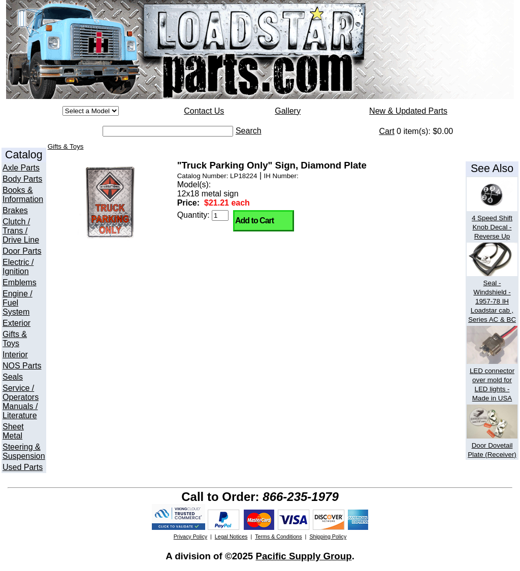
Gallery (288, 111)
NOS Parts (22, 365)
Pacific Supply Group (303, 556)
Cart (386, 131)
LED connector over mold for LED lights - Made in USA (492, 380)
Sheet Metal (13, 431)
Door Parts (22, 251)
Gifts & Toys (15, 339)
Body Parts (22, 179)
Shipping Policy (327, 536)
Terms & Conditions (278, 536)
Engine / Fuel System (17, 302)
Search (249, 130)
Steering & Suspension (24, 451)
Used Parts (23, 467)
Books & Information (23, 195)
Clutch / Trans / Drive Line (21, 230)
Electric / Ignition (18, 267)
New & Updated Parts (408, 111)
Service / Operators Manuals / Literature (21, 402)
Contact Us (204, 111)
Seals (13, 377)
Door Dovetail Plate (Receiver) (492, 445)
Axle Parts (21, 167)
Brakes (15, 210)
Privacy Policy (190, 536)
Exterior (16, 323)
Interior (15, 354)
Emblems (20, 282)
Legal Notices (231, 536)
